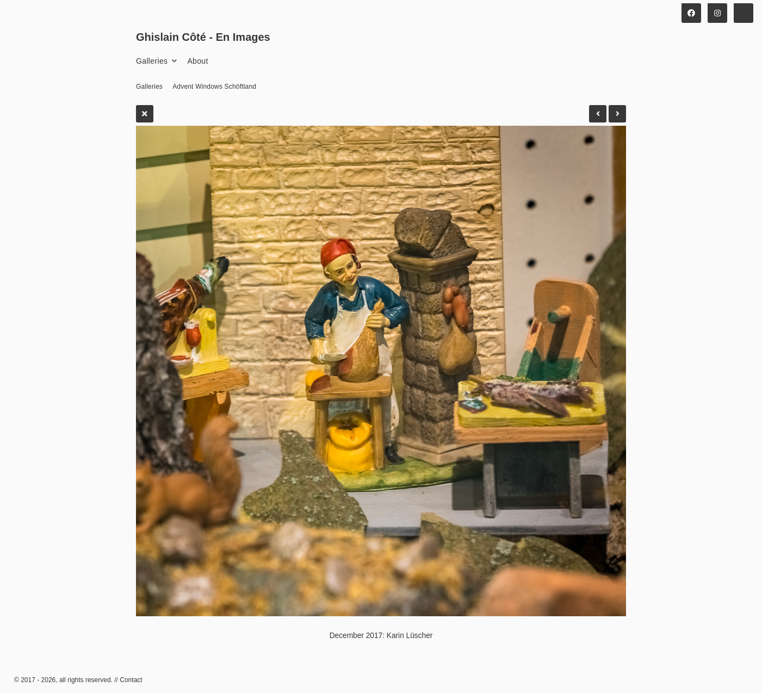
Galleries (152, 61)
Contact (131, 680)
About (197, 61)
